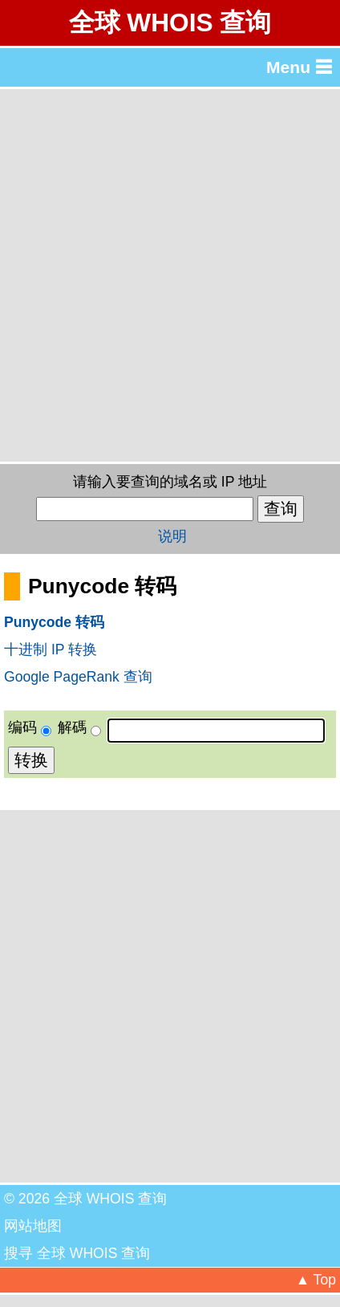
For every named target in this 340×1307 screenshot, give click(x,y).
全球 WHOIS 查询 (170, 22)
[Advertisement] (170, 275)
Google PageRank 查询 (78, 677)
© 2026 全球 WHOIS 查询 (85, 1199)
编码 (22, 727)
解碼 (72, 727)
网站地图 (33, 1226)
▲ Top (316, 1280)
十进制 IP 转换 (50, 649)
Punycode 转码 (54, 622)
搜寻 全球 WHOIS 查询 (77, 1253)
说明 (172, 536)
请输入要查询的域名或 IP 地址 (170, 482)
